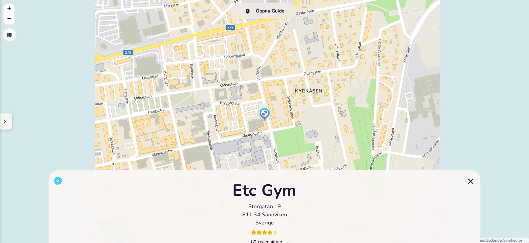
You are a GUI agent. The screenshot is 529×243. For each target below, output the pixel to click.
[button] (264, 115)
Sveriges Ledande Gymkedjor (496, 240)
